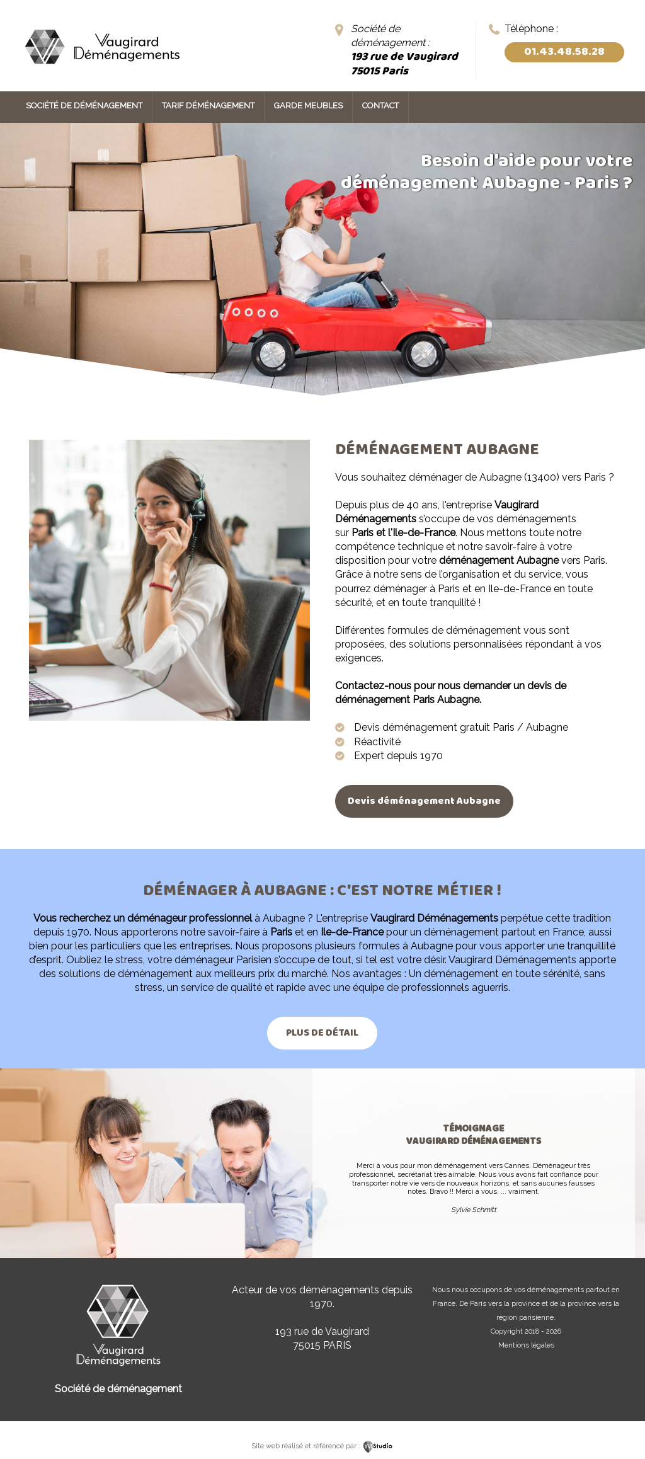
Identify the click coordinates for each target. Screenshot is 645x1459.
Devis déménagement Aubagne (424, 801)
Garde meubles (308, 105)
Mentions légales (526, 1345)
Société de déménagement (84, 105)
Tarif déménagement (208, 105)
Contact (380, 105)
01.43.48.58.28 (564, 52)
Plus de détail (322, 1033)
